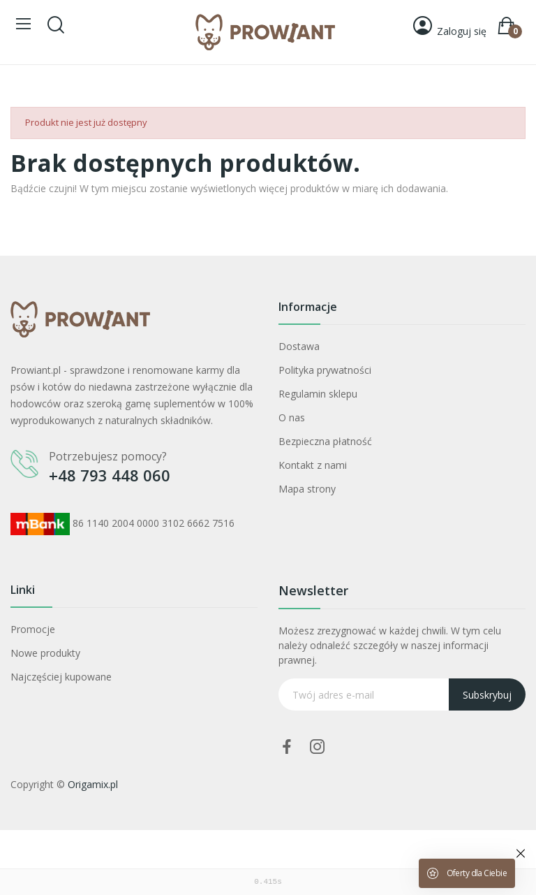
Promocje (32, 629)
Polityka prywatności (324, 370)
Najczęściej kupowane (61, 676)
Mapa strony (307, 488)
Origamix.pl (93, 784)
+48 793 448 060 (109, 475)
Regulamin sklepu (317, 393)
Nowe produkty (45, 653)
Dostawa (299, 346)
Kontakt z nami (312, 465)
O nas (291, 417)
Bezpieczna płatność (325, 441)
